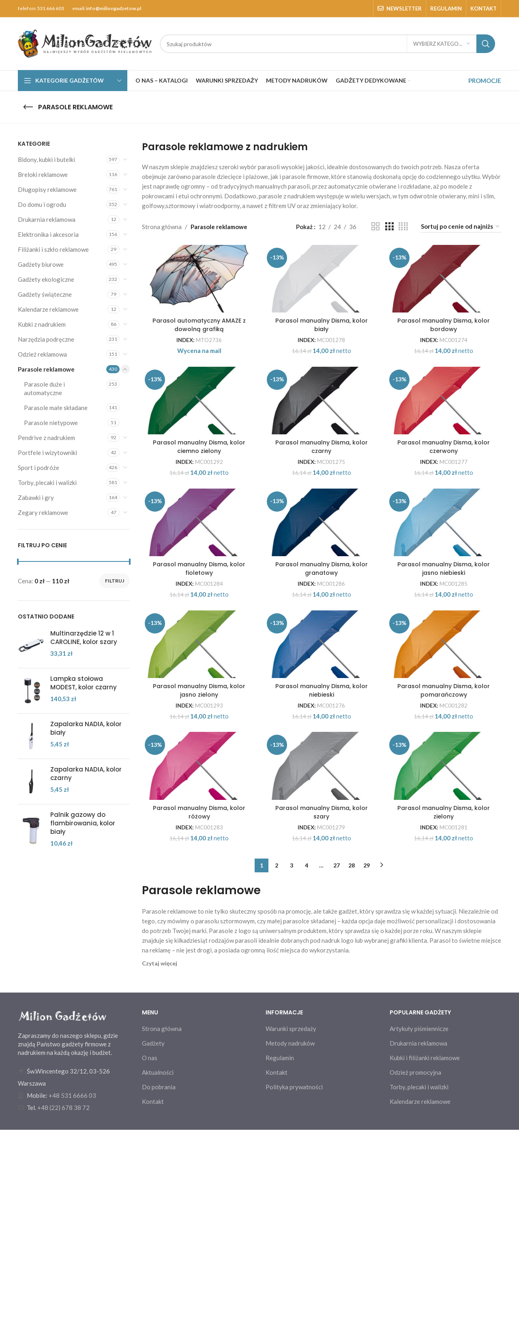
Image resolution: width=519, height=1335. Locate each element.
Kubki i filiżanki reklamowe (425, 1263)
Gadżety (153, 1248)
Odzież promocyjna (415, 1277)
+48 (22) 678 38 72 (63, 1312)
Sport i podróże (38, 467)
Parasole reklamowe (46, 369)
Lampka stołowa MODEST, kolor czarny (83, 682)
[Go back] (28, 107)
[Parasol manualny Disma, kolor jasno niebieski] (446, 625)
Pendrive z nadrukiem (46, 437)
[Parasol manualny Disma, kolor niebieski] (321, 789)
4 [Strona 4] (306, 1070)
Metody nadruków (290, 1248)
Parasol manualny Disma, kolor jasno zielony (197, 853)
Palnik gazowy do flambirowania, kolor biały (82, 823)
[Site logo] (85, 43)
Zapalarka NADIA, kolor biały (86, 728)
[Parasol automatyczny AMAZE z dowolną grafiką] (198, 297)
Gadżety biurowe (41, 264)
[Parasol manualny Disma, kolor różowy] (198, 952)
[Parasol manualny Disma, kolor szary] (321, 952)
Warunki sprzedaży (291, 1233)
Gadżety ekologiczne (46, 279)
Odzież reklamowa (42, 354)
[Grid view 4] (403, 226)
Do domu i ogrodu (42, 204)
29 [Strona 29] (366, 1070)
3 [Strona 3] (291, 1070)
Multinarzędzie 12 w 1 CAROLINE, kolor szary (83, 637)
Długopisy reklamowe (47, 189)
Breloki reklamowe (43, 174)
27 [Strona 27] (336, 1070)
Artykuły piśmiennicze (419, 1233)
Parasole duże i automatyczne (44, 388)
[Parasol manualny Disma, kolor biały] (321, 297)
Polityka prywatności (294, 1292)
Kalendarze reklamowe (48, 309)
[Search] (327, 43)
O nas (149, 1263)
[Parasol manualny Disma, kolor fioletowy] (198, 625)
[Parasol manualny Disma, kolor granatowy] (321, 625)
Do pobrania (159, 1292)
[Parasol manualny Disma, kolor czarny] (321, 461)
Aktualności (158, 1277)
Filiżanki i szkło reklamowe (53, 249)
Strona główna (162, 226)
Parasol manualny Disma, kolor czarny (321, 525)
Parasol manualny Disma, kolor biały (321, 362)
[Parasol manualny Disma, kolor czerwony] (446, 461)
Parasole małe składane (56, 407)
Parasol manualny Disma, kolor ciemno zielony (197, 525)
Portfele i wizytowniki (47, 452)
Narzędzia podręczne (46, 339)
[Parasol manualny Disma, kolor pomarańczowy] (446, 789)
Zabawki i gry (36, 497)
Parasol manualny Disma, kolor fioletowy (197, 689)
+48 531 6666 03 (72, 1300)
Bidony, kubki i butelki (46, 159)
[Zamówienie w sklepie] (460, 227)
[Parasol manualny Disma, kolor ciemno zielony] (198, 461)
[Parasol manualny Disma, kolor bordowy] (446, 297)
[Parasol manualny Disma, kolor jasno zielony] (198, 789)
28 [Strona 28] (351, 1070)
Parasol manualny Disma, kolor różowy (197, 1017)
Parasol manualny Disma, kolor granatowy (321, 689)
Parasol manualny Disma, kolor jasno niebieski (445, 689)
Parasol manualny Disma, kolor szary (321, 1017)
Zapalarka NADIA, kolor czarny (86, 773)
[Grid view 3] (389, 226)
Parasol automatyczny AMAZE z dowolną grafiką (198, 362)
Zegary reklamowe (43, 512)
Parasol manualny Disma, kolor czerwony (445, 525)
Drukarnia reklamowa (46, 219)
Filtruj (114, 581)
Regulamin (280, 1263)
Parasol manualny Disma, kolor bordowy (445, 362)
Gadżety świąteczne (45, 294)
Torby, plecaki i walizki (47, 482)
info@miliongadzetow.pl (113, 8)
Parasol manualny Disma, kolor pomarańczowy (445, 853)
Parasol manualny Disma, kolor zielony (445, 1017)
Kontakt (153, 1306)
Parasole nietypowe (51, 422)
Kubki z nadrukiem (42, 324)
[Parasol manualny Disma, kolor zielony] (446, 952)
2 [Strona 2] (276, 1070)
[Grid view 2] (375, 226)
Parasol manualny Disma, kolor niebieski (321, 853)
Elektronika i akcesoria (48, 234)
